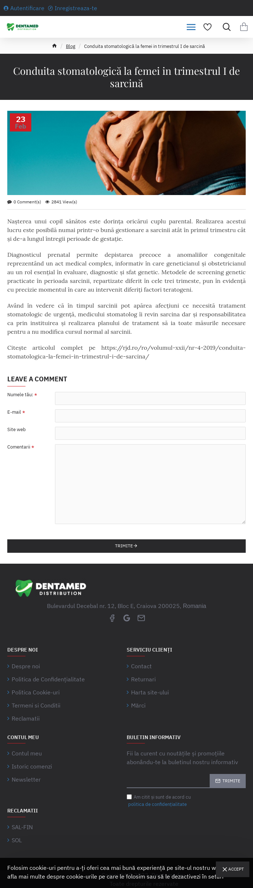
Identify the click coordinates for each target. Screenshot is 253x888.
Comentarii (18, 447)
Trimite (124, 545)
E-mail (14, 412)
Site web (16, 430)
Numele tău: (20, 395)
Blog (70, 46)
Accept (236, 869)
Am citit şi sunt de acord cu (159, 801)
